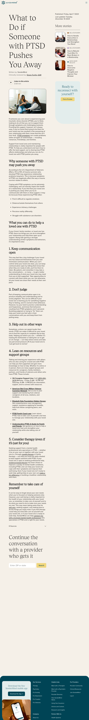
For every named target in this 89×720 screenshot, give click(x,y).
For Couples (36, 699)
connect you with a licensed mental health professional (26, 516)
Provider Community (76, 686)
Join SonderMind (75, 692)
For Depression (37, 696)
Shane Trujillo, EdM (34, 75)
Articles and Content (57, 707)
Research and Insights (58, 710)
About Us (36, 718)
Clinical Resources (75, 689)
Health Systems (56, 718)
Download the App (16, 694)
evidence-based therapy (18, 462)
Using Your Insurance (57, 703)
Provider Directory (56, 694)
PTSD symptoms (23, 135)
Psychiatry (36, 689)
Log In (72, 696)
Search (41, 565)
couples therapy (28, 454)
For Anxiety (36, 692)
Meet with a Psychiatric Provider (58, 690)
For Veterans (37, 703)
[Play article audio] (11, 82)
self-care (12, 507)
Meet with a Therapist (58, 686)
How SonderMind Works (56, 699)
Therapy (35, 686)
